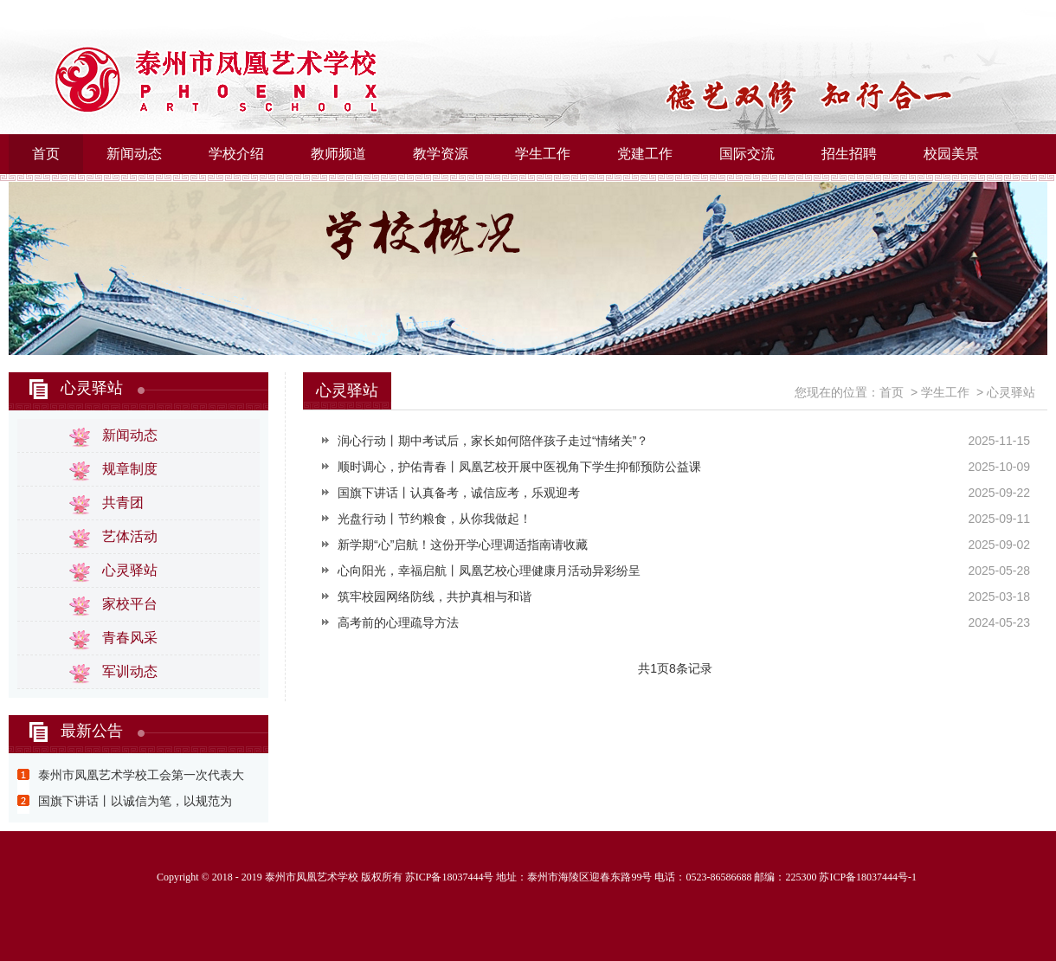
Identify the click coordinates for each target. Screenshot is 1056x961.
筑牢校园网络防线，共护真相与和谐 (434, 596)
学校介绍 (236, 153)
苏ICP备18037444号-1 (868, 877)
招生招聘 (849, 153)
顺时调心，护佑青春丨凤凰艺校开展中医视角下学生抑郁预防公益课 (519, 467)
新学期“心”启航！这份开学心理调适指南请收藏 (463, 544)
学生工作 (542, 153)
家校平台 (130, 604)
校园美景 (951, 153)
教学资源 (440, 153)
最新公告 (92, 730)
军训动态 (130, 671)
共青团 (123, 502)
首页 (46, 153)
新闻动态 (134, 153)
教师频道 (338, 153)
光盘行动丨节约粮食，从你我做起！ (434, 519)
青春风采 (130, 637)
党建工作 (645, 153)
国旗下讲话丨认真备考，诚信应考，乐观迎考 (459, 493)
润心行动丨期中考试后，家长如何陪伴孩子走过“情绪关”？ (493, 441)
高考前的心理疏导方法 (398, 622)
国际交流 (747, 153)
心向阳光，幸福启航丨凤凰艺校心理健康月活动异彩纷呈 (489, 570)
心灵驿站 (92, 388)
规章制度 (130, 468)
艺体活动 (130, 536)
